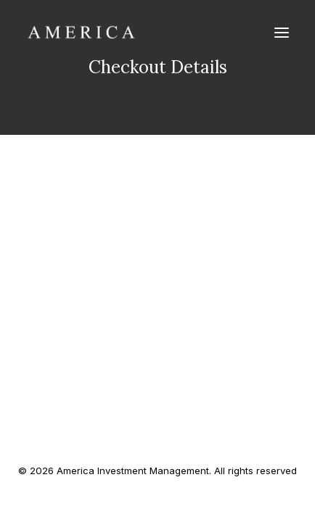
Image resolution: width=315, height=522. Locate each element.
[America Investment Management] (81, 32)
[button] (281, 32)
